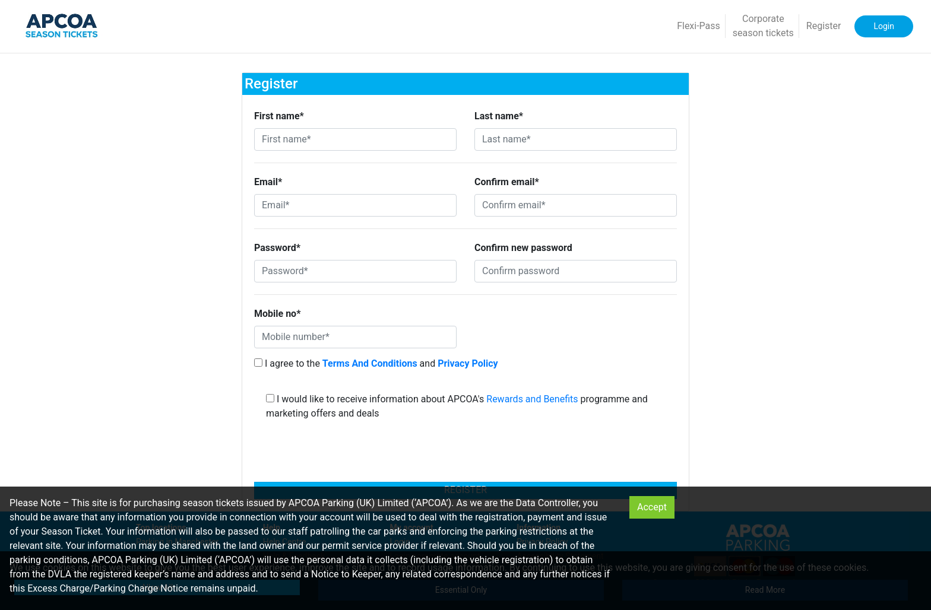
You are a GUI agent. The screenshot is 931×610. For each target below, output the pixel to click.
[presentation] (465, 454)
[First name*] (355, 139)
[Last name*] (575, 139)
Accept (652, 507)
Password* (277, 247)
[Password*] (355, 271)
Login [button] (883, 26)
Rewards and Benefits (532, 399)
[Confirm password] (575, 271)
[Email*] (355, 205)
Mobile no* (277, 313)
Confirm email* (506, 182)
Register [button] (823, 25)
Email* (268, 182)
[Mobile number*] (355, 337)
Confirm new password (523, 247)
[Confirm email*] (575, 205)
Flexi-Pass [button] (698, 25)
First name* (279, 116)
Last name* (498, 116)
